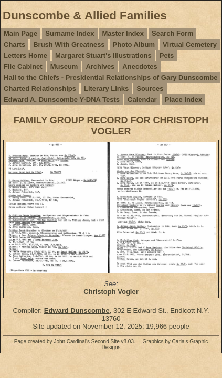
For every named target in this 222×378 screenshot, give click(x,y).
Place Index (184, 99)
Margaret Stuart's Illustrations (103, 55)
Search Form (172, 33)
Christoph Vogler (110, 292)
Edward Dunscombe (77, 310)
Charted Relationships (40, 88)
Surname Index (69, 33)
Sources (149, 88)
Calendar (142, 99)
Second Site (105, 341)
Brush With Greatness (68, 44)
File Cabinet (23, 66)
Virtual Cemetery (190, 44)
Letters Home (25, 55)
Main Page (20, 33)
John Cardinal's (72, 341)
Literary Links (106, 88)
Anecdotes (139, 66)
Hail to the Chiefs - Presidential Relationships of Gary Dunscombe (110, 77)
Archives (100, 66)
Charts (14, 44)
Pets (167, 55)
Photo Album (134, 44)
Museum (64, 66)
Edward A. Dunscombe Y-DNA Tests (62, 99)
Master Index (123, 33)
